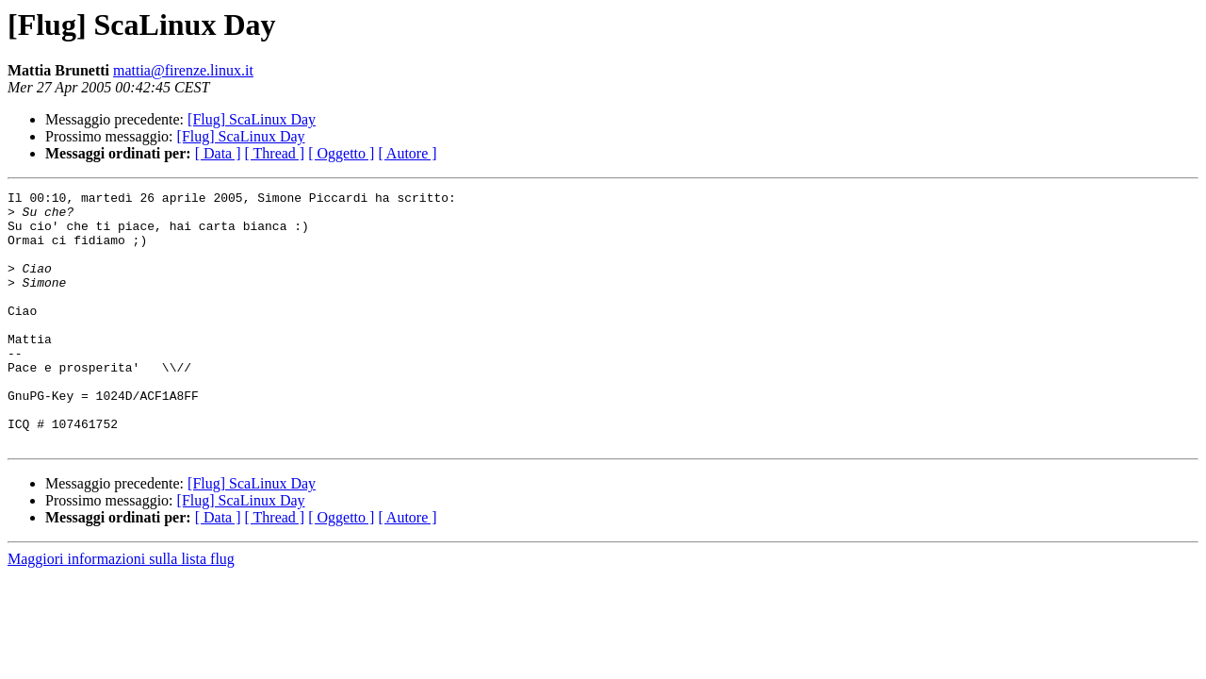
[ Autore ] (407, 153)
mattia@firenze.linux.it (183, 70)
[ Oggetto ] (341, 153)
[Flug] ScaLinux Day (251, 119)
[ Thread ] (275, 153)
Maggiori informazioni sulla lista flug (121, 610)
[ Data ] (218, 153)
